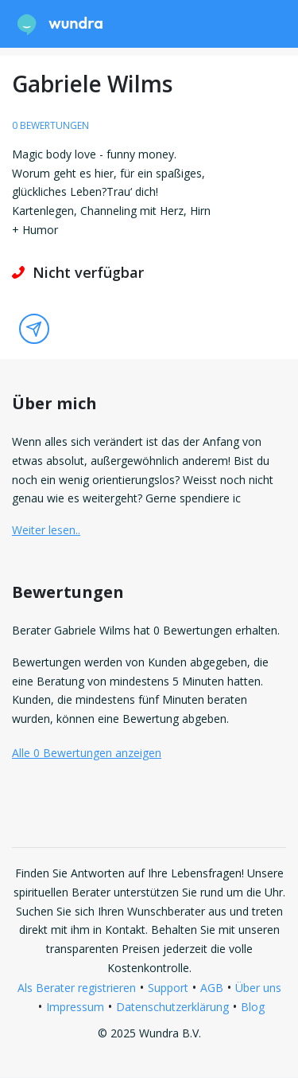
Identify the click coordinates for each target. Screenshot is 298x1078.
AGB (211, 987)
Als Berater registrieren (76, 987)
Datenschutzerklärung (172, 1006)
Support (168, 987)
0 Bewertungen (50, 125)
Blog (253, 1006)
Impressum (75, 1006)
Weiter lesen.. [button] (46, 529)
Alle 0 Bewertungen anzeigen (86, 752)
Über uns (258, 987)
